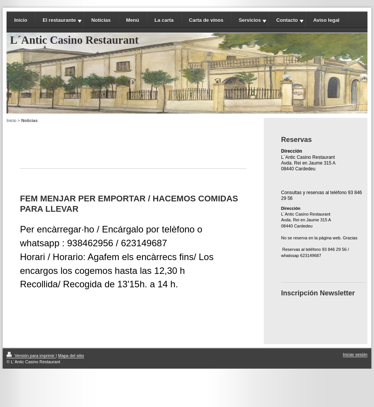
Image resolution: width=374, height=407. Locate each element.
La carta (164, 20)
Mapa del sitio (71, 355)
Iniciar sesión (355, 354)
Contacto (287, 20)
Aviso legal (326, 20)
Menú (132, 20)
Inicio (20, 20)
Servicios (250, 20)
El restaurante (59, 20)
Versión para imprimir (31, 355)
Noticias (101, 20)
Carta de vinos (206, 20)
